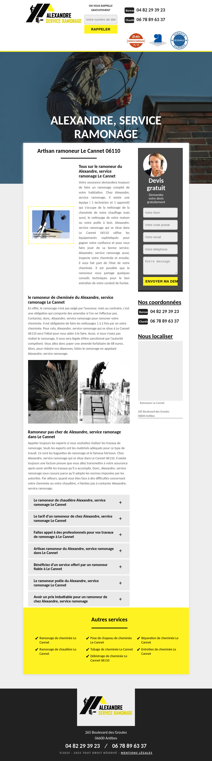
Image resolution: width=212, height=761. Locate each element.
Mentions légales (136, 753)
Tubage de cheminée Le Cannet (112, 649)
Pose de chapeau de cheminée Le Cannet (111, 640)
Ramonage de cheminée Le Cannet (58, 640)
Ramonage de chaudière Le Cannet (58, 651)
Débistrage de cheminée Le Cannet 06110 (109, 658)
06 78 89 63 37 (151, 19)
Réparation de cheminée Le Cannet (160, 640)
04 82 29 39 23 (151, 10)
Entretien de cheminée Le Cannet (158, 651)
